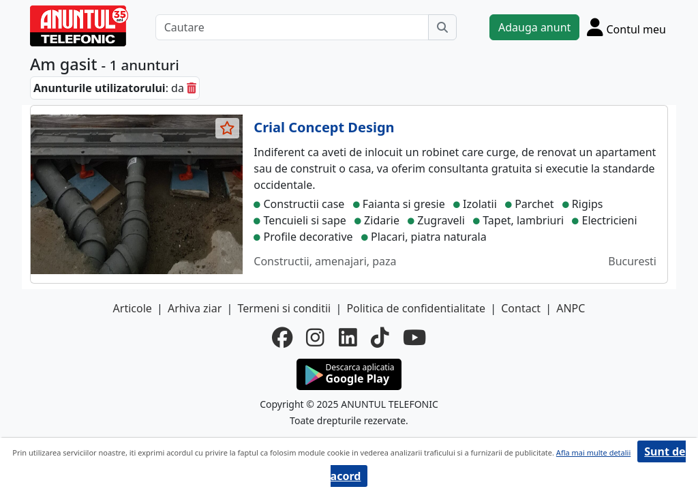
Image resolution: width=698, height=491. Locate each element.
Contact (521, 308)
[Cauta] (442, 27)
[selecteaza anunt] (227, 128)
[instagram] (315, 337)
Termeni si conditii (284, 308)
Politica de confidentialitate (415, 308)
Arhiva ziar (195, 308)
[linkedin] (348, 337)
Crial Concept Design (324, 127)
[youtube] (414, 337)
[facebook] (282, 337)
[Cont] (626, 27)
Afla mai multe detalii (593, 452)
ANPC (570, 308)
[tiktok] (380, 337)
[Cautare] (292, 27)
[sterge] (191, 87)
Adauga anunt (534, 27)
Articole (132, 308)
